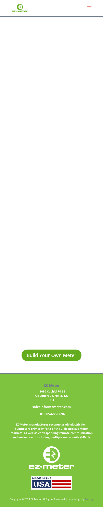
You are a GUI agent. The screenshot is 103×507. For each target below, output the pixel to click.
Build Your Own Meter (51, 355)
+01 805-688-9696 (51, 414)
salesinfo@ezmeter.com (51, 407)
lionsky (89, 499)
